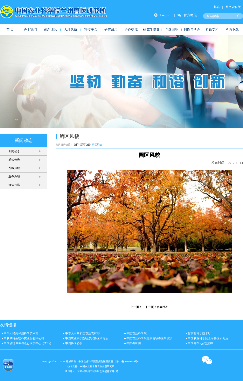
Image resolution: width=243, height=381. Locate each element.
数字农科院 (233, 7)
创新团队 (50, 29)
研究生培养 (151, 29)
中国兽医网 (133, 343)
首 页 (10, 29)
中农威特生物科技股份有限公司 (24, 338)
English (165, 15)
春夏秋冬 (162, 307)
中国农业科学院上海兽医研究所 (208, 338)
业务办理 (14, 176)
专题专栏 (211, 29)
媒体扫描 (14, 184)
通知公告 (14, 159)
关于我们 (30, 29)
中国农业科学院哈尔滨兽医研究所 (86, 338)
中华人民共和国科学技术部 (21, 333)
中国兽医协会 (73, 343)
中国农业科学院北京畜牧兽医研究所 (149, 338)
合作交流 (131, 29)
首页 (76, 144)
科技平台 (90, 29)
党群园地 (171, 29)
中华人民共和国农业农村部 (82, 333)
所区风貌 (14, 168)
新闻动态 (14, 151)
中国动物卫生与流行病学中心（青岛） (28, 343)
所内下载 (232, 29)
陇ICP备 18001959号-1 (127, 361)
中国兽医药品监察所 (201, 343)
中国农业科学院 (136, 333)
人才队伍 (70, 29)
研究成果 (111, 29)
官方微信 (190, 15)
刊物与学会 (191, 29)
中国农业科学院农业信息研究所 (97, 366)
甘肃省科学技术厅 (199, 333)
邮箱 (217, 7)
